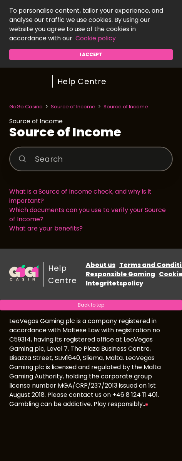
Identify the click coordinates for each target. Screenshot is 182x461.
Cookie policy (95, 38)
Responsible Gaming (120, 274)
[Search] (91, 158)
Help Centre (82, 81)
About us (100, 264)
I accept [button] (91, 54)
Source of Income (73, 106)
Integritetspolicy (114, 283)
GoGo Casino (26, 106)
